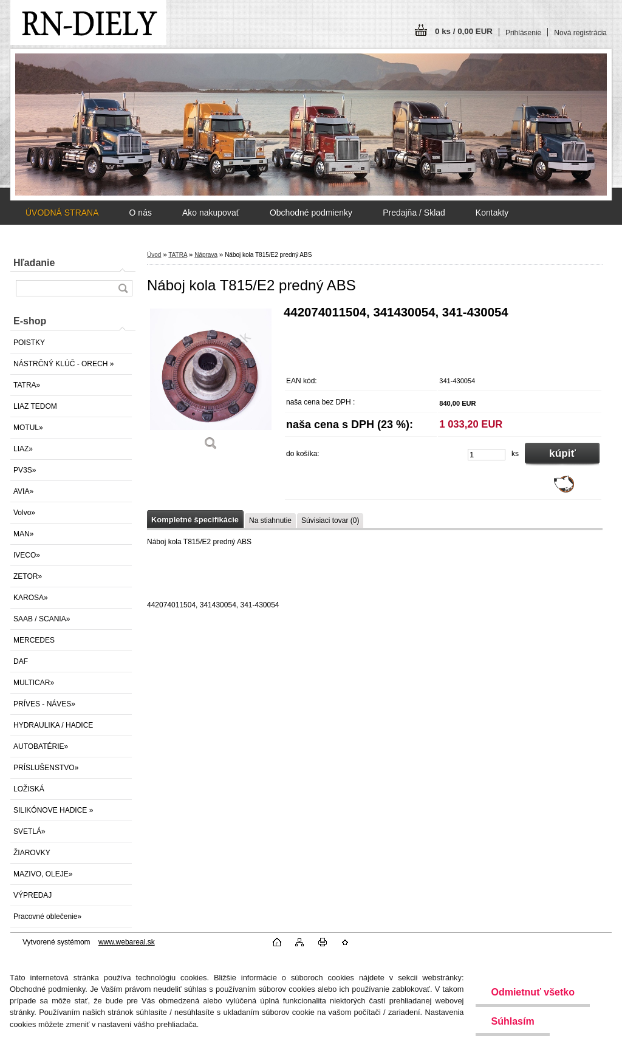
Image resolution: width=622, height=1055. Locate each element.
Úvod (154, 254)
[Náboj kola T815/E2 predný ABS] (211, 382)
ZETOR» (27, 576)
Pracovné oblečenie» (47, 916)
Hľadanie (34, 263)
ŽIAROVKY (31, 852)
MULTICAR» (33, 682)
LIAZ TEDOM (35, 406)
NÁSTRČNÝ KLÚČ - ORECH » (63, 364)
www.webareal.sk (126, 942)
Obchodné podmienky (311, 212)
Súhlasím (512, 1021)
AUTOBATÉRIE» (40, 746)
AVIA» (23, 491)
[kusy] (486, 454)
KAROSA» (30, 597)
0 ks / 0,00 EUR (464, 31)
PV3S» (24, 470)
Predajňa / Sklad (414, 212)
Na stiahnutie (270, 520)
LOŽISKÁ (28, 789)
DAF (20, 661)
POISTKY (29, 342)
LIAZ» (23, 449)
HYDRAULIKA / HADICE (53, 725)
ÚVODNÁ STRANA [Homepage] (62, 212)
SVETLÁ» (29, 831)
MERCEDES (34, 640)
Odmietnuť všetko (532, 992)
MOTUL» (28, 427)
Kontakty (492, 212)
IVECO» (26, 555)
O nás (140, 212)
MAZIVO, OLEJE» (42, 874)
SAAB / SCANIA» (41, 619)
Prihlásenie (523, 33)
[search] (123, 288)
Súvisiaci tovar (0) (330, 520)
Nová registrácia (580, 33)
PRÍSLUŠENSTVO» (45, 767)
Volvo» (24, 512)
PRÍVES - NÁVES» (44, 704)
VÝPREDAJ (32, 895)
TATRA (177, 254)
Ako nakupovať (210, 212)
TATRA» (26, 385)
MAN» (23, 534)
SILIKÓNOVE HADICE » (53, 810)
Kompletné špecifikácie (195, 519)
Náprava (205, 254)
